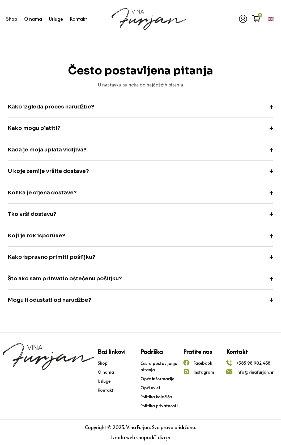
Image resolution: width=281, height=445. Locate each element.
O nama (33, 18)
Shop (11, 18)
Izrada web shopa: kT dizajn (140, 437)
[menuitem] (270, 19)
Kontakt (78, 18)
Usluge (56, 18)
